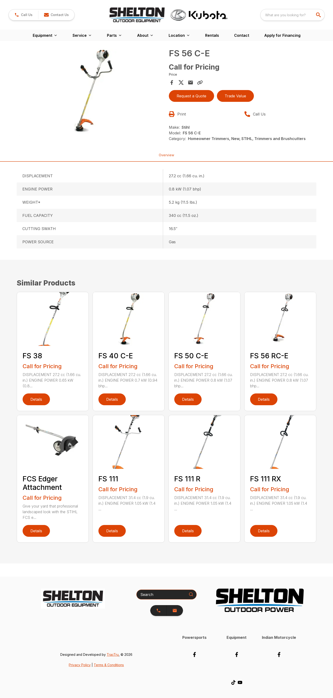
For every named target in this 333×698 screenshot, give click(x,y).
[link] (23, 15)
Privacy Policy (80, 665)
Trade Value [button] (235, 96)
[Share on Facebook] (172, 82)
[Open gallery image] (91, 92)
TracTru (113, 655)
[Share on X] (181, 82)
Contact (241, 35)
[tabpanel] (91, 93)
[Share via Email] (190, 82)
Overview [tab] (166, 155)
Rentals (212, 35)
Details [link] (36, 399)
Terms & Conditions (109, 665)
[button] (56, 15)
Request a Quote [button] (191, 96)
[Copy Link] (200, 82)
